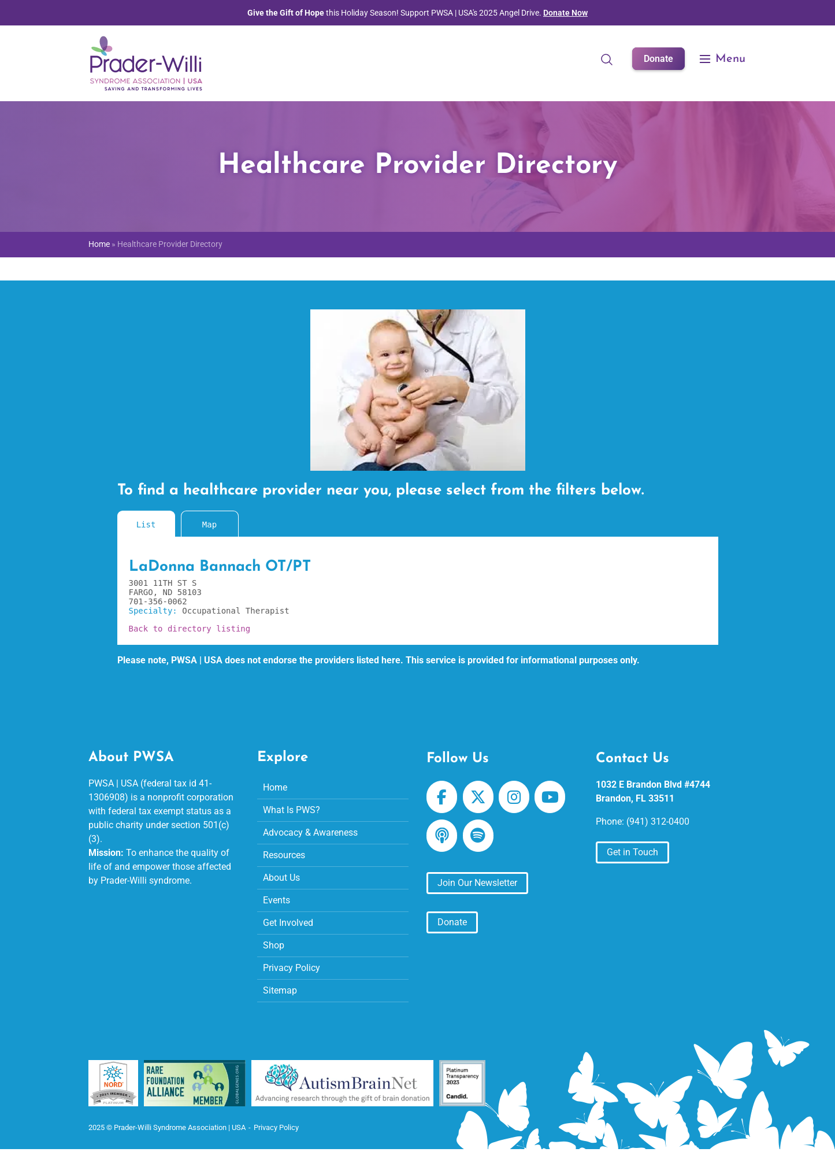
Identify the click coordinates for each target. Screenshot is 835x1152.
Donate (658, 58)
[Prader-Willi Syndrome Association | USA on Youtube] (550, 797)
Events (276, 900)
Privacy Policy (291, 967)
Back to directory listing (190, 628)
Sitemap (280, 990)
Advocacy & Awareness (310, 832)
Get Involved (288, 922)
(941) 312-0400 (657, 821)
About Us (281, 877)
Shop (273, 945)
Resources (284, 855)
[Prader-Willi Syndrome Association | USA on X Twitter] (478, 797)
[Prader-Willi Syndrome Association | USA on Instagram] (514, 797)
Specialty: (156, 610)
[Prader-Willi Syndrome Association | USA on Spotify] (478, 835)
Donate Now (565, 12)
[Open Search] (607, 59)
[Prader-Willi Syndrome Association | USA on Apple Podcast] (441, 835)
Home (99, 244)
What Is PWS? (291, 809)
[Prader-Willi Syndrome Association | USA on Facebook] (441, 797)
